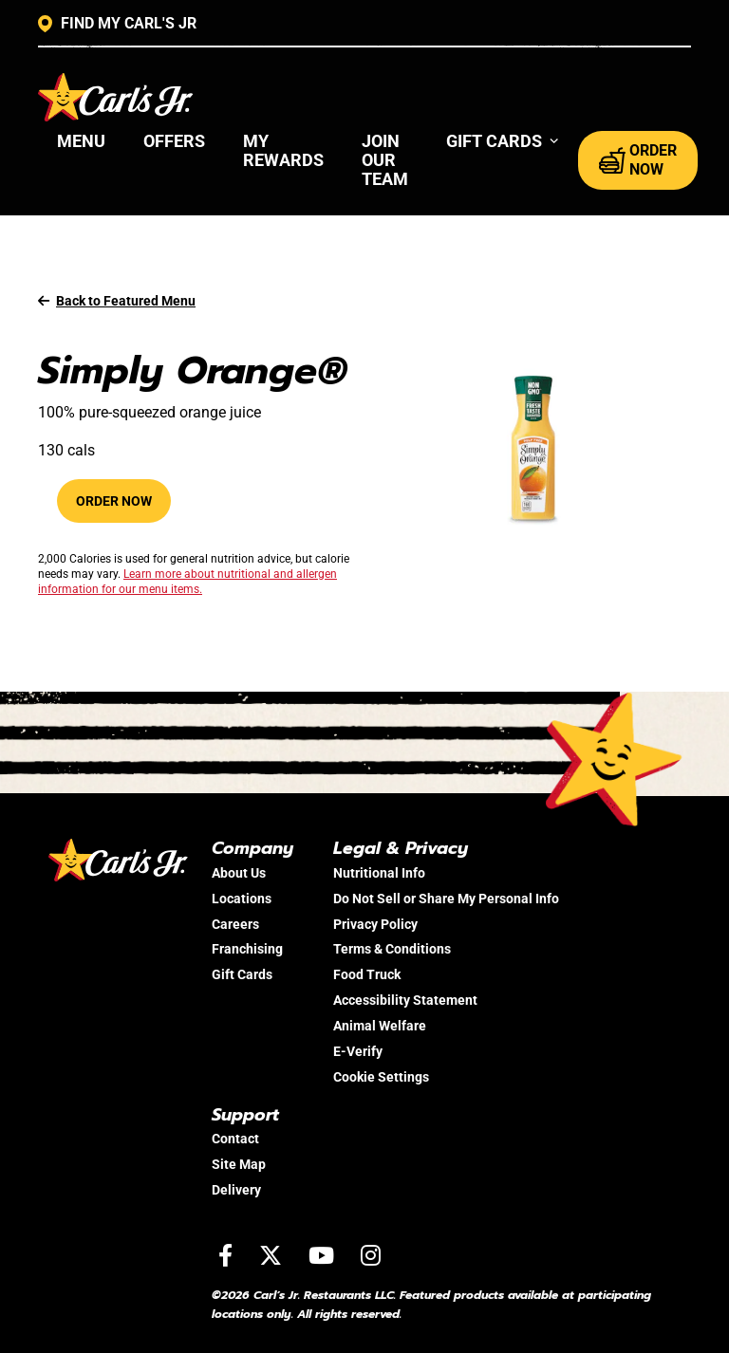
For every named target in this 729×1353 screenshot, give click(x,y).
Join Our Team (385, 160)
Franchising (247, 948)
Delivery (236, 1189)
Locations (241, 898)
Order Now (114, 501)
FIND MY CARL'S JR (117, 23)
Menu (81, 141)
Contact (235, 1138)
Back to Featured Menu (117, 300)
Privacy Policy (375, 924)
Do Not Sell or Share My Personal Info (446, 898)
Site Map (239, 1164)
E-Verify (358, 1051)
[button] (502, 141)
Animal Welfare (379, 1025)
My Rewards (283, 150)
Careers (235, 924)
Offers (174, 141)
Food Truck (367, 974)
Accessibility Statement (405, 1000)
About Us (239, 872)
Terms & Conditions (392, 948)
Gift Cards (242, 974)
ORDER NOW (638, 159)
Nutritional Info (379, 872)
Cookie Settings (381, 1076)
